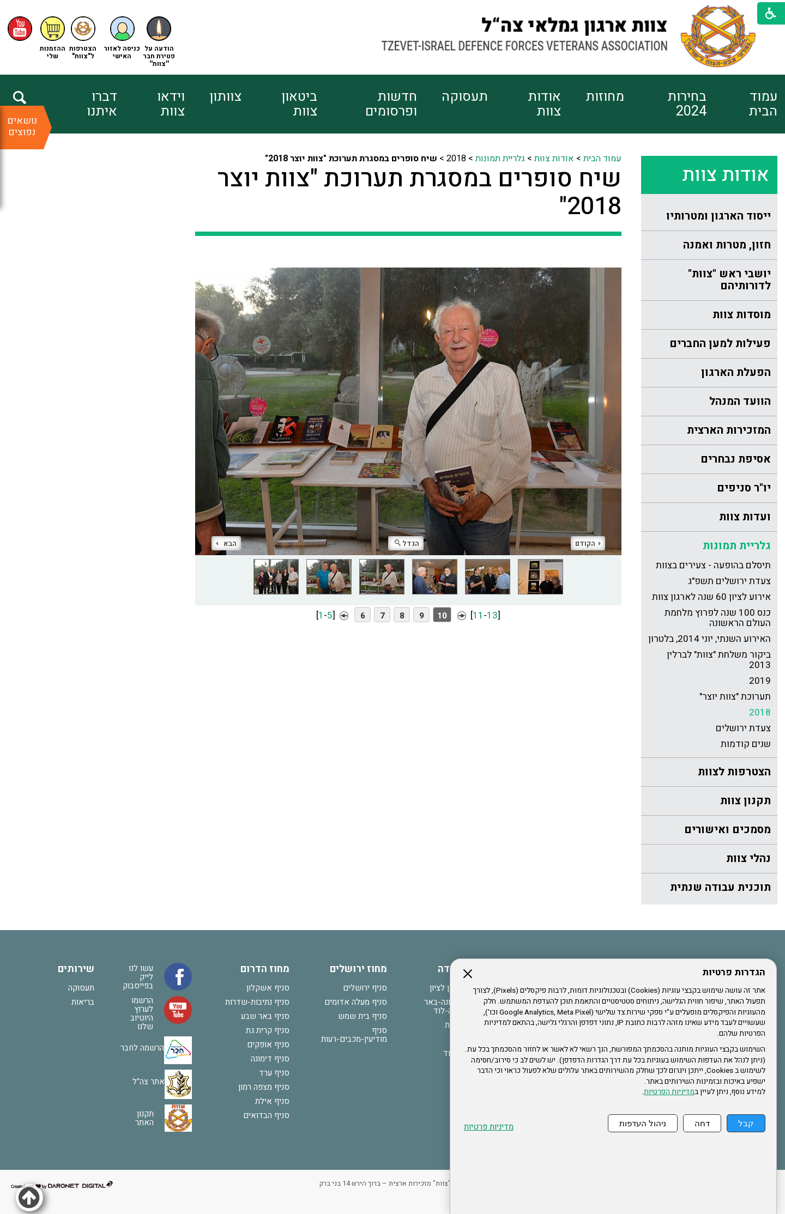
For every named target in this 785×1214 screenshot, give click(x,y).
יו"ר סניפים (744, 488)
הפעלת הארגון (736, 372)
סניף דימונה (270, 1059)
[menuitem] (741, 104)
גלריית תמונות (737, 546)
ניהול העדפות (642, 1123)
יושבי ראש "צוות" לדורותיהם (729, 280)
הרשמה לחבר (142, 1048)
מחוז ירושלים (358, 969)
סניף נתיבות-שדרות (257, 1002)
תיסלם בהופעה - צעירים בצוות (713, 565)
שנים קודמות (746, 744)
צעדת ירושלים (743, 728)
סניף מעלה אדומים (355, 1002)
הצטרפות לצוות (734, 772)
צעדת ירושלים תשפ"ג (729, 581)
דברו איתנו (102, 104)
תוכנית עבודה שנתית (720, 887)
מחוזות (604, 97)
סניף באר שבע (265, 1016)
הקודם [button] (588, 543)
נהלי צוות (748, 858)
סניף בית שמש (362, 1016)
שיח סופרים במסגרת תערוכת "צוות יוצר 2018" (419, 193)
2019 (760, 681)
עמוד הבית (762, 104)
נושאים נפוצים (22, 126)
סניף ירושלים (365, 988)
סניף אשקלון (267, 988)
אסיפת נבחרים (736, 459)
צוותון (225, 97)
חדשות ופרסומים (391, 104)
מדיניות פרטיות (489, 1127)
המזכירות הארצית (729, 430)
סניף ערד (274, 1073)
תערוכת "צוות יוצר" (735, 696)
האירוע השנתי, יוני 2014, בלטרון (709, 639)
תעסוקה (465, 97)
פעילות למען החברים (720, 343)
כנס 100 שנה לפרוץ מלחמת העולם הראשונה (718, 618)
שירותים (76, 969)
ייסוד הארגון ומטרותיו (718, 216)
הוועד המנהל (740, 401)
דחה (702, 1123)
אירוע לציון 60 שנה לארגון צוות (711, 597)
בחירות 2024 (686, 104)
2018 (760, 712)
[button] (122, 38)
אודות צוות (544, 104)
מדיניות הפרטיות (669, 1091)
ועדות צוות (745, 517)
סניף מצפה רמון (263, 1087)
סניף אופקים (268, 1045)
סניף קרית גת (267, 1030)
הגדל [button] (407, 543)
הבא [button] (226, 543)
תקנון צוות (745, 801)
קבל (746, 1123)
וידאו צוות (171, 104)
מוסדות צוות (741, 315)
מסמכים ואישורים (727, 829)
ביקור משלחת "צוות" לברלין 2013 (719, 660)
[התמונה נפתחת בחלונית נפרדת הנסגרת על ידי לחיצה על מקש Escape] (408, 403)
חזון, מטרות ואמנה (727, 245)
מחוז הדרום (264, 969)
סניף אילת (272, 1101)
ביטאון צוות (299, 104)
